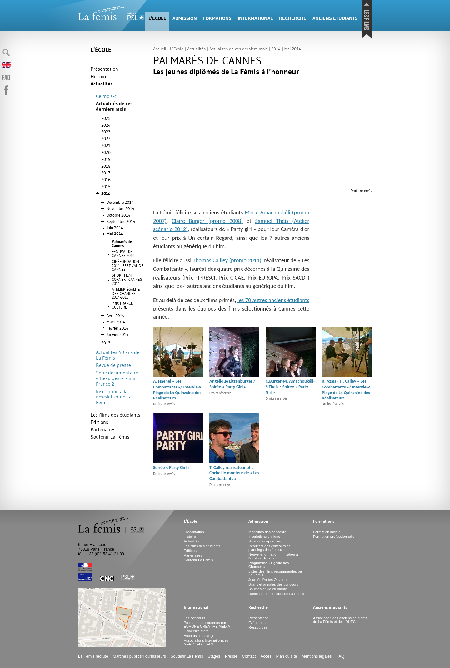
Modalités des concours (267, 532)
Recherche (292, 18)
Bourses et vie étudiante (267, 589)
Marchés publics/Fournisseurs (139, 656)
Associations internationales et (206, 642)
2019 (106, 159)
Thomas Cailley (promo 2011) (227, 260)
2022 (105, 138)
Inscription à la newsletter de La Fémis (114, 396)
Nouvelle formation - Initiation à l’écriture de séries (273, 556)
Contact (249, 656)
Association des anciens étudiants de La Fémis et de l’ (340, 620)
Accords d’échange (199, 636)
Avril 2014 (115, 315)
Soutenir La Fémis (110, 437)
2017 (105, 173)
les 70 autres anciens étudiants (273, 300)
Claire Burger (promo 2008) (207, 220)
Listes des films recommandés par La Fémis (275, 573)
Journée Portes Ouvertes (268, 580)
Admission (184, 18)
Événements (258, 622)
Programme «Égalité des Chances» (268, 564)
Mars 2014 (116, 321)
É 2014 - (127, 265)
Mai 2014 (115, 233)
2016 (106, 179)
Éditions (99, 422)
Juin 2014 (115, 227)
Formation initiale (327, 532)
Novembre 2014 (120, 208)
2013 (105, 343)
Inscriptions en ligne (264, 536)
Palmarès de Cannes (122, 243)
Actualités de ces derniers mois (114, 106)
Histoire (99, 76)
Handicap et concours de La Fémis (276, 594)
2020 (106, 152)
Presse (231, 656)
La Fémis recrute (93, 656)
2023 (105, 132)
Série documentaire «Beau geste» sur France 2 (117, 378)
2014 (106, 193)
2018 (106, 166)
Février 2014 (117, 328)
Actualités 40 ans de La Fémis (117, 355)
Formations (217, 18)
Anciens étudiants (335, 18)
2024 (106, 125)
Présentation (104, 69)
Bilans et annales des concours (273, 584)
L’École (157, 18)
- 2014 (127, 279)
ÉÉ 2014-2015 (126, 293)
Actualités (101, 83)
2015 (106, 186)
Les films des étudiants (115, 415)
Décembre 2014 (120, 202)
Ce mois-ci (107, 96)
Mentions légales (317, 656)
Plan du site (286, 656)
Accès (266, 656)
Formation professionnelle (334, 536)
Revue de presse (113, 365)
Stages (214, 656)
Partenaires (103, 429)
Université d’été (196, 631)
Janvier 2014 (117, 334)
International (255, 18)
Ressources (258, 627)
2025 (106, 118)
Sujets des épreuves (264, 541)
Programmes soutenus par (207, 624)
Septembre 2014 (121, 221)
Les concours (194, 618)
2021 (105, 145)
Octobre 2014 (118, 215)
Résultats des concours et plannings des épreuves (269, 548)
